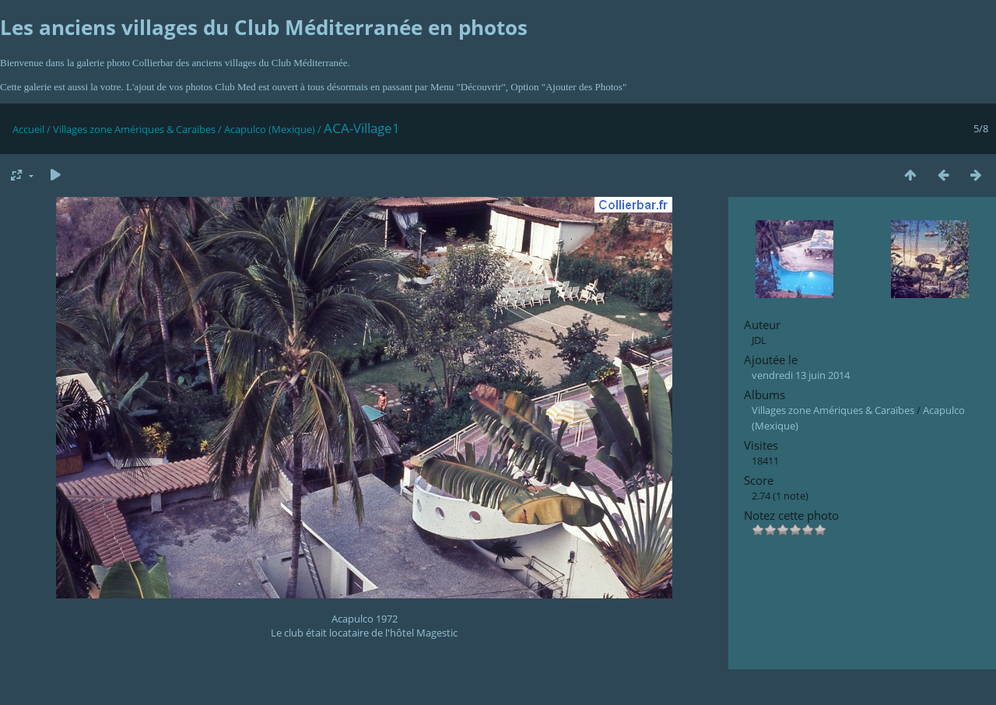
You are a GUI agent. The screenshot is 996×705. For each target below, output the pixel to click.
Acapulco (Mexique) (269, 129)
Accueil (28, 129)
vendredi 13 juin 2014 (801, 375)
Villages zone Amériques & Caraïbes (134, 129)
